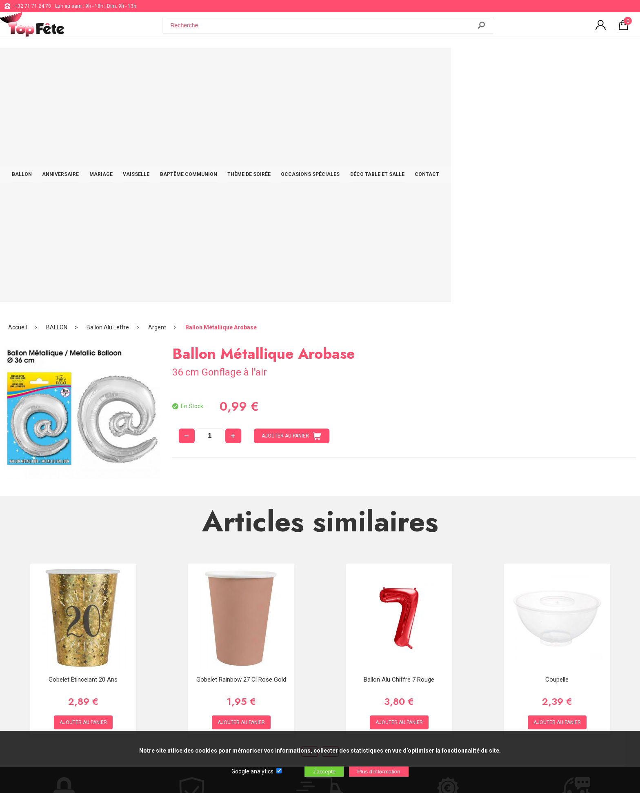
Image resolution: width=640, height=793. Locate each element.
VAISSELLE (226, 62)
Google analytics (252, 771)
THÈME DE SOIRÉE (347, 62)
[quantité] (210, 196)
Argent (157, 87)
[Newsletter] (166, 695)
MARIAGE (188, 62)
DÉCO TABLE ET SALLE (483, 62)
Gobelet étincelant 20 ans (83, 440)
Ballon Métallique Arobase (221, 87)
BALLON (101, 62)
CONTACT (536, 62)
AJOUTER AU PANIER (291, 196)
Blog (262, 651)
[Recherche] (322, 30)
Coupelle (557, 440)
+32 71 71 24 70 (33, 6)
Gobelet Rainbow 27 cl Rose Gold (241, 440)
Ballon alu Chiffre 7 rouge (399, 440)
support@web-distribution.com (292, 631)
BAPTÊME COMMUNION (282, 62)
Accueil (17, 87)
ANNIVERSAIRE (143, 62)
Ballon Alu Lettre (108, 87)
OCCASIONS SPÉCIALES (412, 62)
